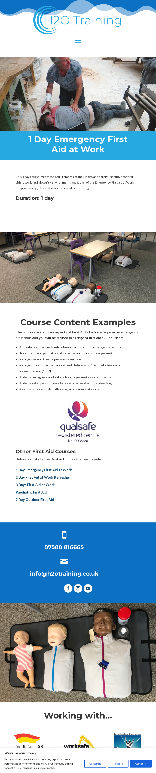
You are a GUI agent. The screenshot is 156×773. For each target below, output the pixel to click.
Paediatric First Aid (31, 492)
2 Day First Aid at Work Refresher (43, 477)
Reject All (118, 763)
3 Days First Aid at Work (35, 485)
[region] (78, 760)
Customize (95, 763)
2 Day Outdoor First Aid (35, 499)
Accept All (140, 763)
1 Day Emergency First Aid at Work (44, 470)
